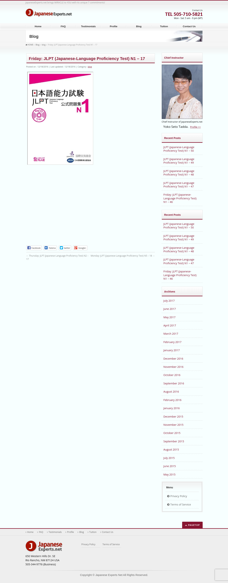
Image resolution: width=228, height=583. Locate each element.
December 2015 (173, 416)
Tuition (93, 532)
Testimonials (55, 532)
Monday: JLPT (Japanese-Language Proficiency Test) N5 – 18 (123, 255)
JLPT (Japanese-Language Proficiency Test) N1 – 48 (178, 172)
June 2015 (169, 466)
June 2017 (169, 309)
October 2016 (171, 375)
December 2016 (173, 358)
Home (30, 532)
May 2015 (169, 474)
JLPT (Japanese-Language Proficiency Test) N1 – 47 (178, 184)
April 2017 (169, 325)
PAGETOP (194, 525)
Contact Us (107, 532)
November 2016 (173, 367)
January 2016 (171, 408)
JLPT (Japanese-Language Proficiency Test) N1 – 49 (178, 160)
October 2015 (171, 433)
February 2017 (172, 342)
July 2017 (169, 300)
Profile (70, 532)
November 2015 (173, 424)
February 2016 (172, 400)
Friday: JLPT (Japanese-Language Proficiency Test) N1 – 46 (180, 198)
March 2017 (170, 333)
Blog (81, 532)
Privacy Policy (178, 496)
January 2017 (171, 350)
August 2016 (171, 391)
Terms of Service (180, 504)
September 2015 (173, 441)
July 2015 (169, 458)
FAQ (41, 532)
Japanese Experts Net (108, 574)
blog (90, 66)
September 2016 (173, 383)
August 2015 (171, 449)
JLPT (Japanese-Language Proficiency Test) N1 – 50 (178, 148)
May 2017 (169, 317)
